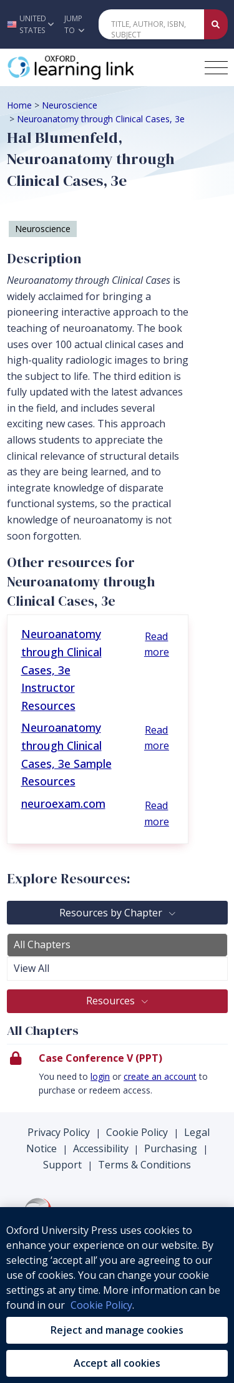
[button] (29, 24)
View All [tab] (31, 968)
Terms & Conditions (144, 1165)
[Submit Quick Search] (216, 24)
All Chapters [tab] (42, 944)
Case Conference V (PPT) (100, 1058)
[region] (117, 1295)
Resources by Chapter (112, 913)
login (100, 1076)
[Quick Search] (152, 24)
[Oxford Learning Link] (100, 67)
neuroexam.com (63, 803)
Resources (111, 1000)
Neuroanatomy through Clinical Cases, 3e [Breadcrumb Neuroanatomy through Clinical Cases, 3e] (101, 119)
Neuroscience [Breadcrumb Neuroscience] (69, 105)
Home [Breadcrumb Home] (19, 105)
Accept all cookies (117, 1363)
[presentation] (117, 1078)
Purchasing (170, 1148)
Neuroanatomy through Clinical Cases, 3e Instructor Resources (61, 669)
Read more (156, 644)
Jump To (74, 24)
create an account (160, 1076)
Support (62, 1165)
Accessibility (101, 1148)
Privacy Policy (58, 1132)
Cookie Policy (137, 1132)
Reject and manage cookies (117, 1330)
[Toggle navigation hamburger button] (216, 67)
